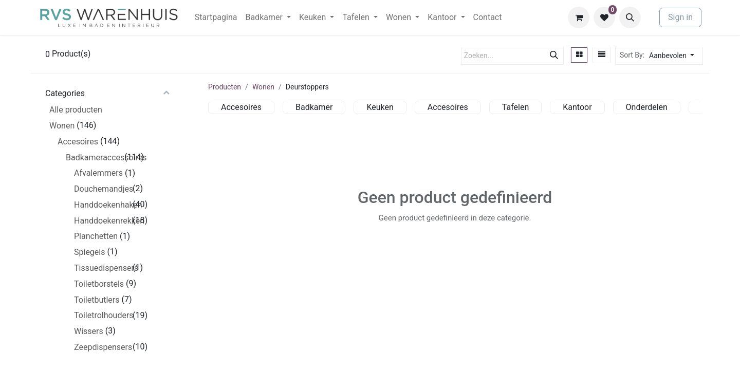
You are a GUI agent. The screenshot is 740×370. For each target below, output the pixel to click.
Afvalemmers (98, 173)
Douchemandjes (102, 189)
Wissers (88, 331)
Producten (224, 87)
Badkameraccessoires (94, 157)
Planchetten (96, 236)
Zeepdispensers (102, 347)
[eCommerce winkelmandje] (578, 17)
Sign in (680, 17)
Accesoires (78, 141)
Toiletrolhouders (102, 315)
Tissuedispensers (102, 268)
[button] (630, 17)
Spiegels (89, 252)
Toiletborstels (99, 284)
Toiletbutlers (97, 300)
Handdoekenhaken (102, 205)
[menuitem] (216, 17)
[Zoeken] (554, 55)
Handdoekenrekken (102, 221)
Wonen (62, 126)
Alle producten (75, 110)
